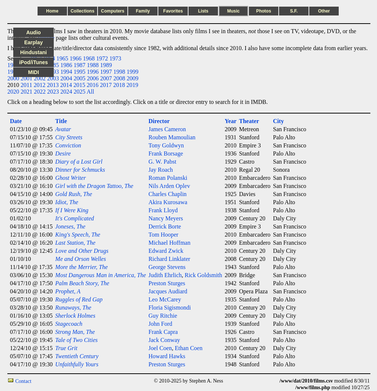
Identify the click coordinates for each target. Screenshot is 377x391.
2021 (26, 91)
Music (233, 11)
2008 (119, 78)
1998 (119, 72)
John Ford (160, 324)
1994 (66, 72)
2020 (13, 91)
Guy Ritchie (162, 316)
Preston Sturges (166, 283)
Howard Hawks (166, 356)
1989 (106, 65)
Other (324, 11)
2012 (39, 85)
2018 (119, 85)
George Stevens (167, 267)
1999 (132, 72)
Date (16, 121)
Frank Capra (163, 332)
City (278, 121)
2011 (26, 85)
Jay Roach (160, 170)
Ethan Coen (188, 348)
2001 (26, 78)
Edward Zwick (165, 251)
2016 (92, 85)
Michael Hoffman (169, 243)
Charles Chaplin (167, 194)
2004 (66, 78)
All (90, 91)
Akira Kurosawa (167, 202)
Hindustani (33, 52)
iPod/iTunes (33, 62)
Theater (249, 121)
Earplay (33, 42)
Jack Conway (164, 340)
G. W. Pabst (162, 161)
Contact (23, 381)
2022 (40, 91)
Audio (33, 32)
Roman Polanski (167, 178)
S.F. (294, 11)
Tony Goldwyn (166, 145)
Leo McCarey (164, 299)
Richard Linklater (169, 259)
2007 (106, 78)
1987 (79, 65)
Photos (263, 11)
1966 (75, 58)
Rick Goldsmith (203, 275)
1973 (115, 58)
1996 (93, 72)
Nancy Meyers (165, 218)
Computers (112, 11)
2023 (53, 91)
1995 (79, 72)
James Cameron (167, 129)
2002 (40, 78)
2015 (79, 85)
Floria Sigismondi (169, 307)
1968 (89, 58)
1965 (62, 58)
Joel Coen (160, 348)
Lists (203, 11)
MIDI (33, 72)
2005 (79, 78)
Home (52, 11)
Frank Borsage (165, 153)
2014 (66, 85)
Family (143, 11)
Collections (83, 11)
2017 (106, 85)
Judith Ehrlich (165, 275)
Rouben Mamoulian (171, 137)
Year (230, 121)
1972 (102, 58)
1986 (66, 65)
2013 (53, 85)
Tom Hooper (163, 234)
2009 (132, 78)
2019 (132, 85)
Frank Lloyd (163, 210)
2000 (13, 78)
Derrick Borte (164, 226)
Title (61, 121)
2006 (93, 78)
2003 (53, 78)
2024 (66, 91)
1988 (93, 65)
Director (158, 121)
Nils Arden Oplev (169, 186)
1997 (106, 72)
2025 (79, 91)
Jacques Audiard (167, 291)
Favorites (173, 11)
